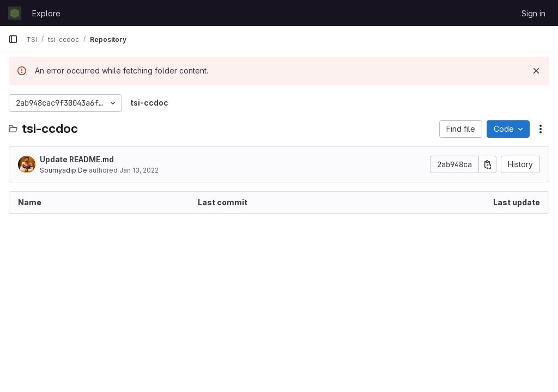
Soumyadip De (63, 170)
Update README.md (77, 159)
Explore (46, 13)
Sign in (533, 13)
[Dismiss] (536, 70)
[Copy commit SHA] (487, 164)
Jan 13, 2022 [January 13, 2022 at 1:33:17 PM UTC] (139, 170)
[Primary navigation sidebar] (13, 39)
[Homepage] (14, 13)
